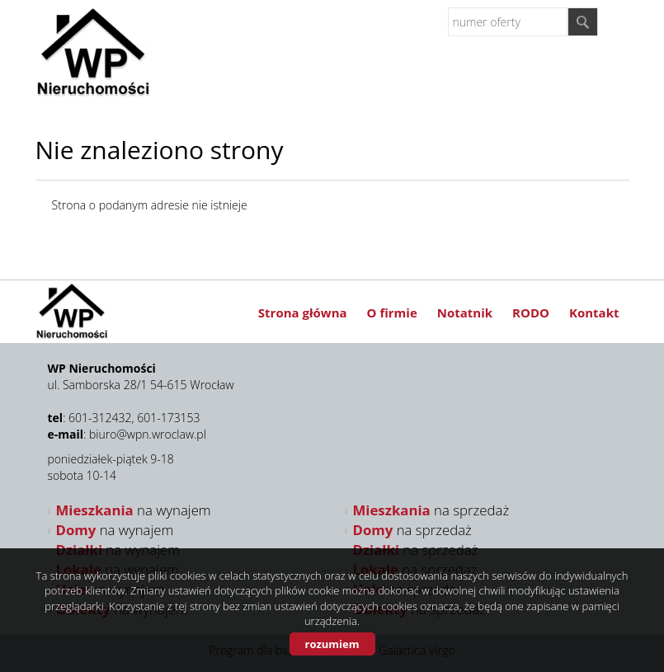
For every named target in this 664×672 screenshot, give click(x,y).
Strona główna (302, 312)
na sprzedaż (431, 509)
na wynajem (133, 509)
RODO (530, 312)
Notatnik (464, 312)
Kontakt (594, 312)
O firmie (392, 312)
